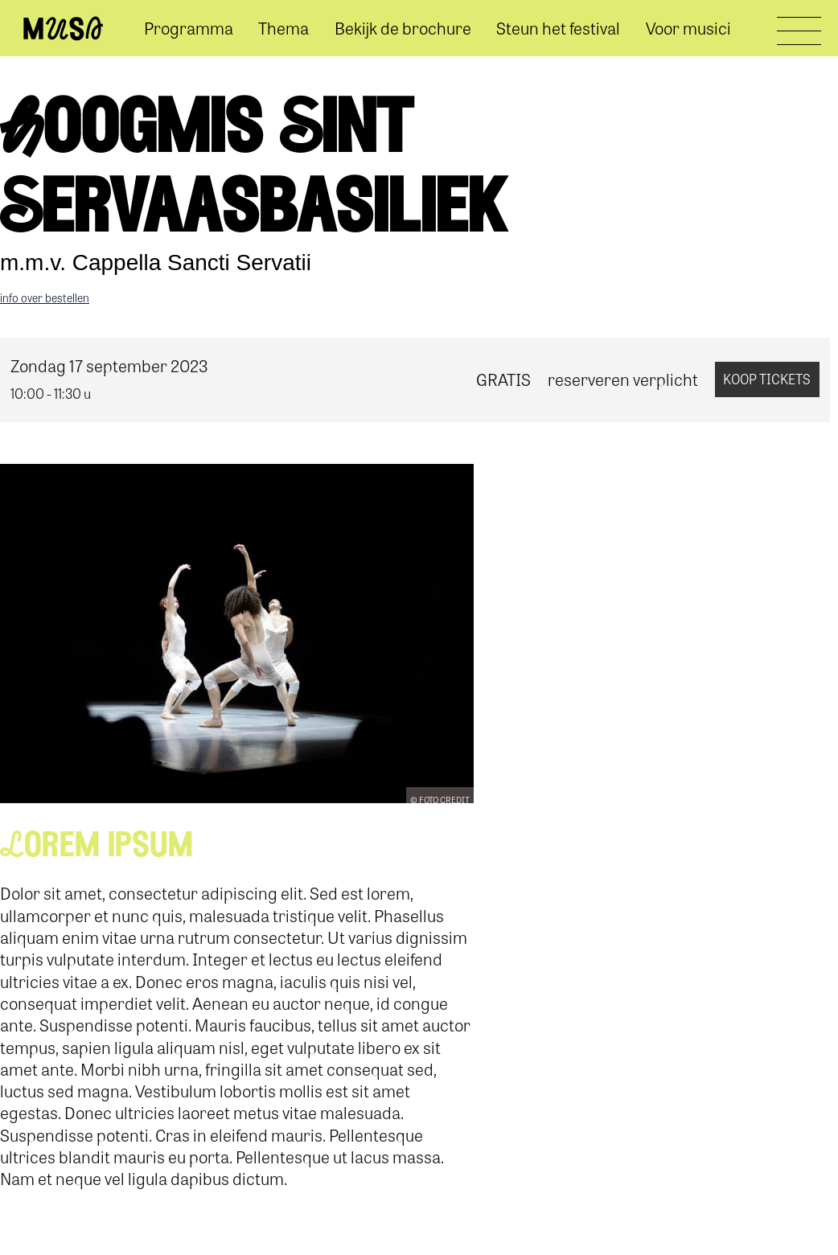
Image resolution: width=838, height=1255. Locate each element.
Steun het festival (558, 28)
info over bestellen (44, 297)
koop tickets (767, 378)
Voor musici (688, 28)
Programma (188, 28)
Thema (283, 28)
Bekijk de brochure (403, 28)
